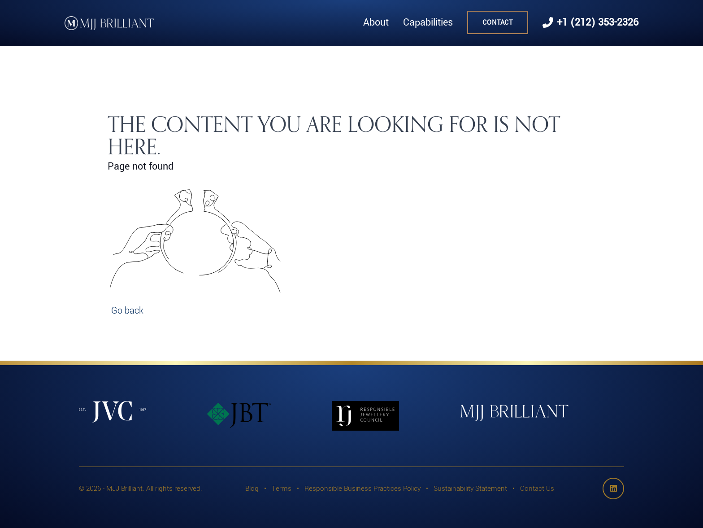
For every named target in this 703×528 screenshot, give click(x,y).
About (376, 22)
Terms (281, 488)
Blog (252, 488)
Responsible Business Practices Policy (362, 488)
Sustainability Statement (470, 488)
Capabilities (428, 22)
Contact (497, 22)
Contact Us (537, 488)
